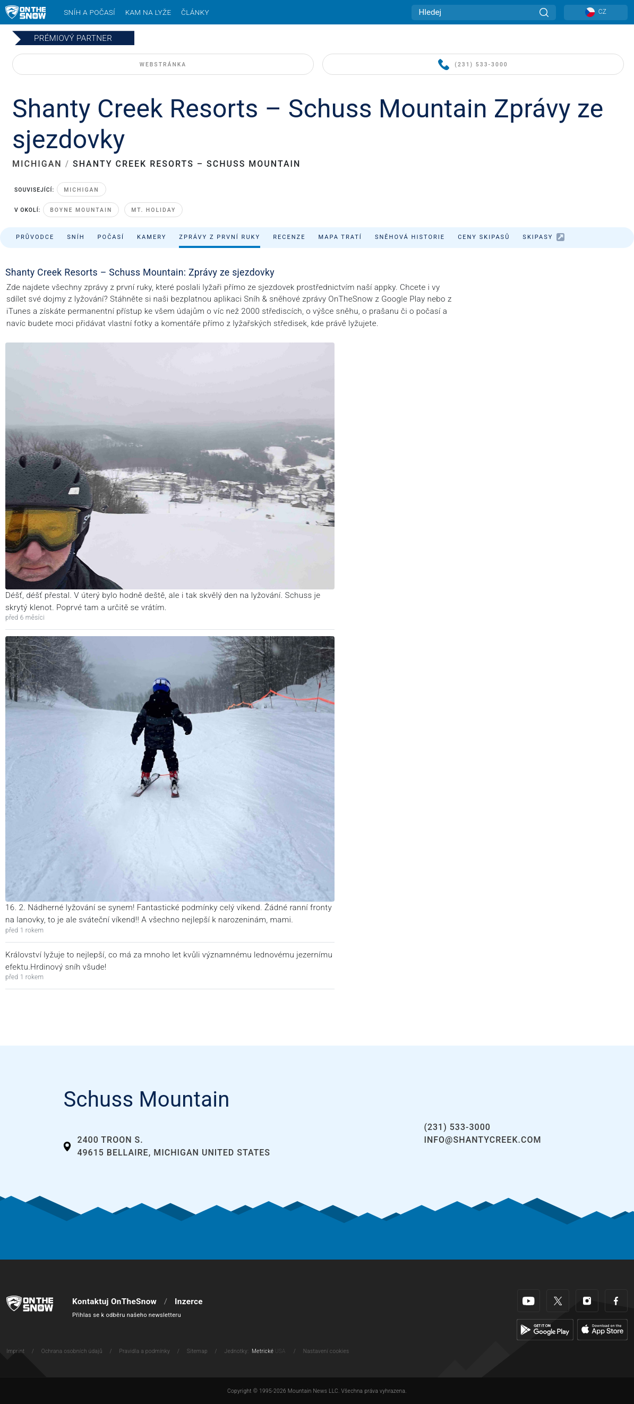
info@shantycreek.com (482, 1140)
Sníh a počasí (89, 12)
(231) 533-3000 (473, 65)
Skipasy (543, 237)
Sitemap (197, 1351)
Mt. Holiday (153, 210)
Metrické (262, 1351)
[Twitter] (557, 1300)
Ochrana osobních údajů (71, 1351)
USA (280, 1351)
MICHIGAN (37, 164)
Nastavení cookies (326, 1351)
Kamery (151, 237)
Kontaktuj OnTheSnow (114, 1301)
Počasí (111, 237)
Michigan (81, 189)
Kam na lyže (148, 12)
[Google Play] (545, 1329)
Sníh (75, 237)
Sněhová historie (410, 237)
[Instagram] (587, 1300)
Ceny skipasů (484, 237)
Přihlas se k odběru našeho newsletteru (126, 1315)
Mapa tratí (340, 237)
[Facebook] (616, 1300)
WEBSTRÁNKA (163, 64)
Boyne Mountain (81, 210)
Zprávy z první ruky (219, 237)
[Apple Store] (602, 1329)
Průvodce (35, 237)
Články (195, 12)
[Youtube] (528, 1300)
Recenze (289, 237)
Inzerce (189, 1301)
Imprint (15, 1351)
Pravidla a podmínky (144, 1351)
